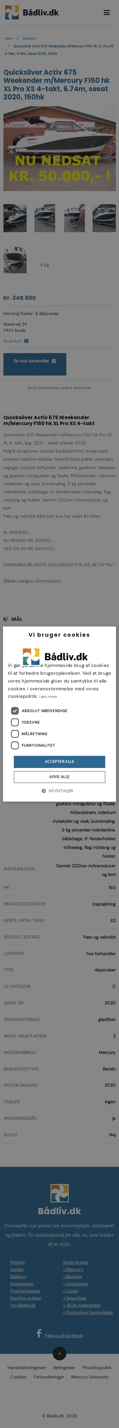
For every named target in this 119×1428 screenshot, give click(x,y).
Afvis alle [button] (59, 776)
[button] (59, 791)
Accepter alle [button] (59, 761)
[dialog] (59, 714)
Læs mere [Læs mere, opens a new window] (48, 696)
